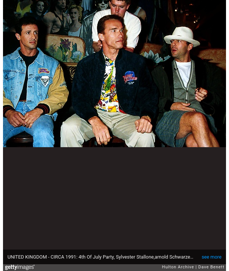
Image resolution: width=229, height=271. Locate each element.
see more (211, 257)
